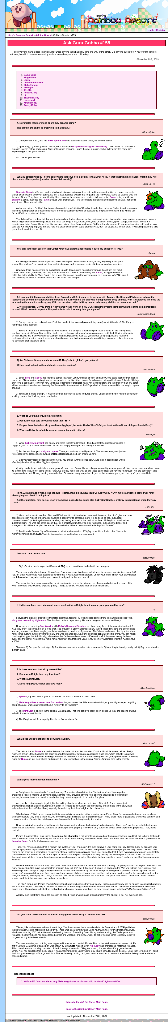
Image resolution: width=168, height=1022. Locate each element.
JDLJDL (28, 90)
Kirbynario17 (30, 102)
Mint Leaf (28, 711)
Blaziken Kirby (31, 97)
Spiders (23, 696)
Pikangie (28, 87)
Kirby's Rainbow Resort (20, 35)
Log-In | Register (156, 30)
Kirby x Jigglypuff (34, 443)
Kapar (99, 272)
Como (113, 197)
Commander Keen (33, 82)
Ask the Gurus (43, 35)
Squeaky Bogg (24, 192)
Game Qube (30, 75)
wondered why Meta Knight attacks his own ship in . (72, 981)
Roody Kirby (30, 92)
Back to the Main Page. (87, 1009)
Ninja (24, 759)
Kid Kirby (95, 946)
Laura (27, 80)
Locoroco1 (29, 100)
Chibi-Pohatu (31, 85)
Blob (27, 377)
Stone (38, 751)
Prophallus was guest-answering (89, 146)
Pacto (46, 199)
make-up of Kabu (57, 140)
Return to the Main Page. (87, 1002)
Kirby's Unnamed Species (71, 626)
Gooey (38, 377)
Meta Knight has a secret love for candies (41, 702)
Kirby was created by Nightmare (29, 620)
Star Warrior (46, 626)
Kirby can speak (49, 451)
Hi (25, 95)
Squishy (16, 199)
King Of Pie (30, 77)
